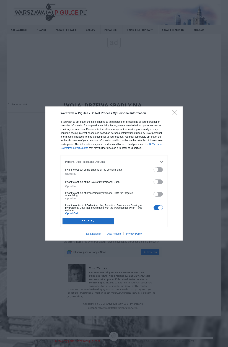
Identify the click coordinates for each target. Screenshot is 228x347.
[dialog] (114, 173)
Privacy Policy (134, 233)
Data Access (114, 233)
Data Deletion (93, 233)
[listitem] (114, 162)
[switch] (158, 169)
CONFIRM (88, 221)
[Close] (175, 113)
